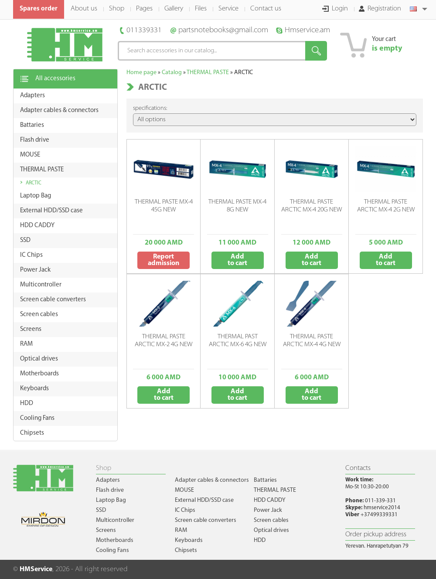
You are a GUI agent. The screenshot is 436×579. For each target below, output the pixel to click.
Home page (141, 72)
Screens (106, 530)
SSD (101, 510)
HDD (260, 540)
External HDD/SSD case (204, 500)
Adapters (108, 480)
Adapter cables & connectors (212, 480)
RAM (181, 530)
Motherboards (114, 540)
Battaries (265, 480)
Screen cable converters (205, 520)
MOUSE (184, 490)
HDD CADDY (270, 500)
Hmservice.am (307, 30)
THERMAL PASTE (208, 72)
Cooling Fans (112, 550)
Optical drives (271, 530)
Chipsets (186, 550)
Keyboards (189, 540)
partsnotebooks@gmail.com (223, 30)
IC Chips (185, 510)
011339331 (144, 30)
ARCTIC (33, 183)
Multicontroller (115, 520)
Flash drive (110, 490)
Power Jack (268, 510)
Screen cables (271, 520)
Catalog (172, 72)
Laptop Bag (111, 500)
